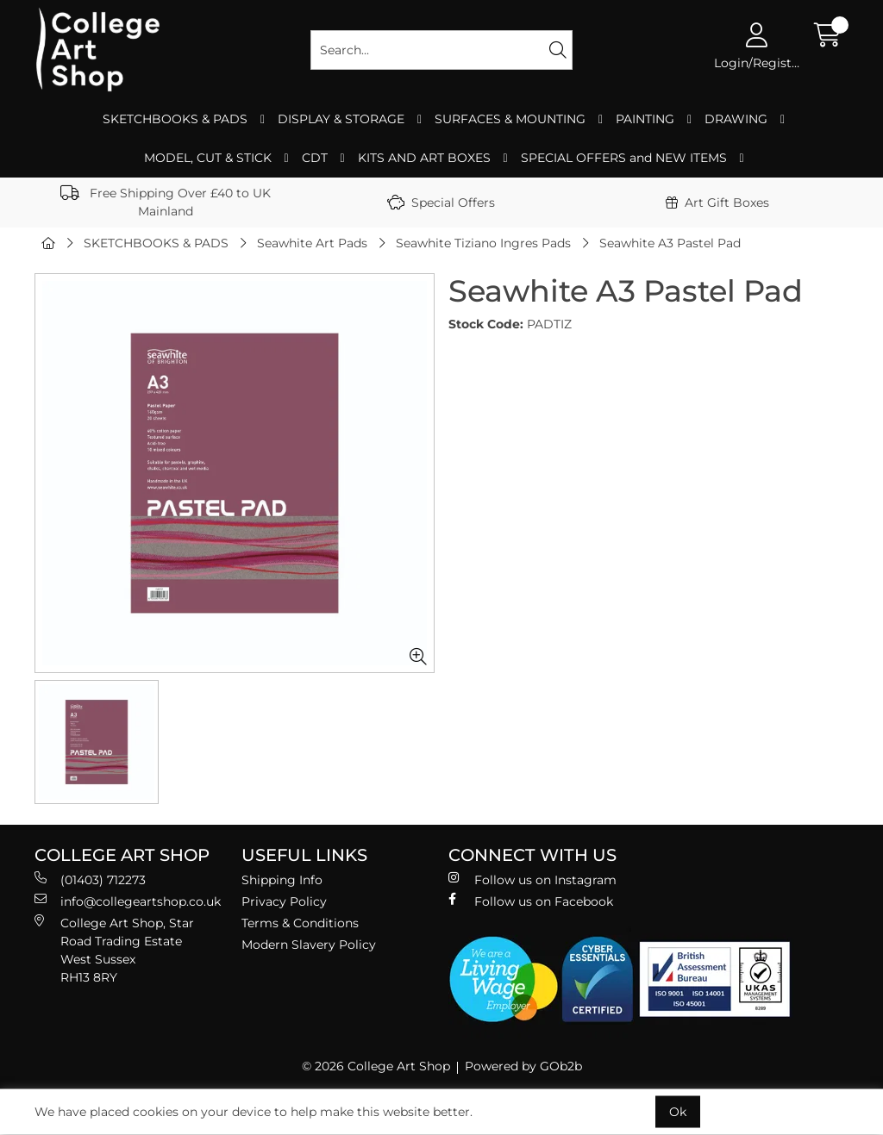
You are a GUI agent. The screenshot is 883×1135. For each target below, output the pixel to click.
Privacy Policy (284, 901)
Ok (677, 1111)
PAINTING (645, 119)
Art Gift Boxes (717, 202)
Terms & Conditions (300, 923)
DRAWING (736, 119)
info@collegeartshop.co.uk (127, 901)
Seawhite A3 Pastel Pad (670, 243)
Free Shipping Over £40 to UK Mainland (165, 202)
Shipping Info (282, 880)
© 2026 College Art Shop (376, 1066)
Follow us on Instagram (532, 879)
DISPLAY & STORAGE (341, 119)
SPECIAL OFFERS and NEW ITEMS (624, 157)
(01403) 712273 (90, 879)
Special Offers (441, 202)
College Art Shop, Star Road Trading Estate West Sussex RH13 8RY (114, 949)
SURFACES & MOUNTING (510, 119)
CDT (315, 157)
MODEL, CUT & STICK (208, 157)
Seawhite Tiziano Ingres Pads (483, 243)
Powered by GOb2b (523, 1066)
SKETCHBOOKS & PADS (175, 119)
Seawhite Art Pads (312, 243)
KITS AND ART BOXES (424, 157)
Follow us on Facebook (530, 901)
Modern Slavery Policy (308, 944)
